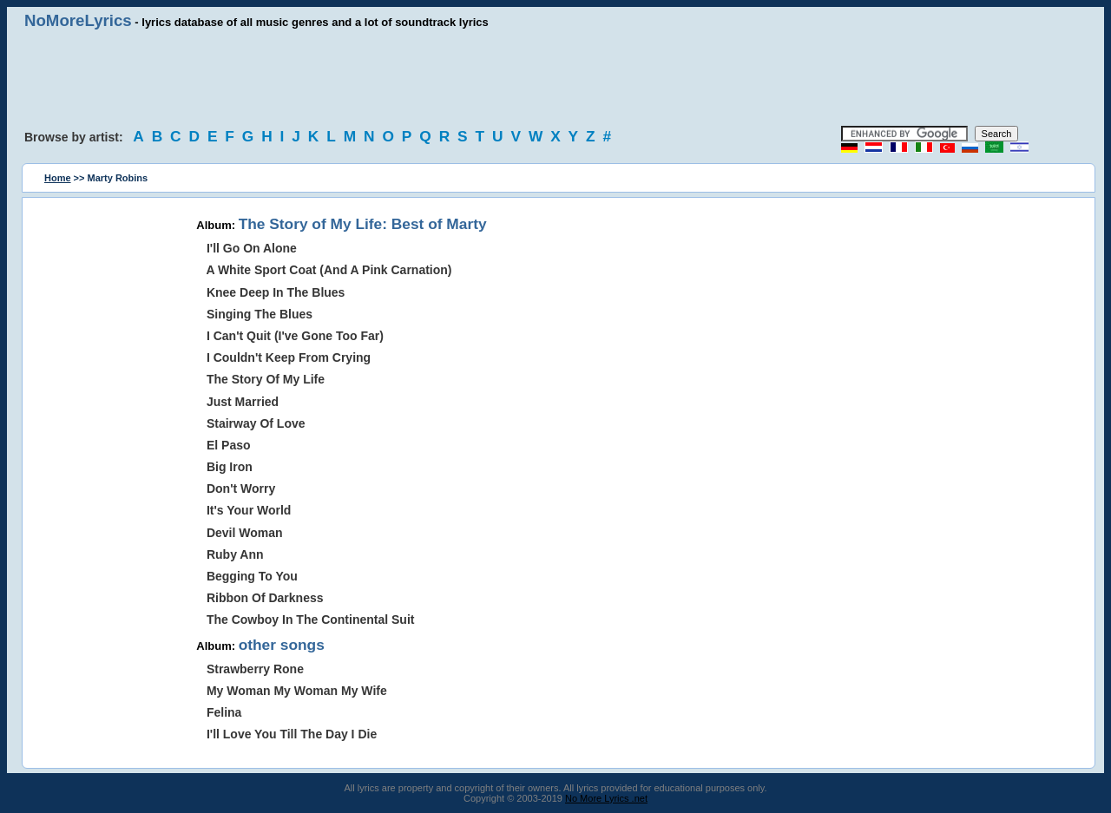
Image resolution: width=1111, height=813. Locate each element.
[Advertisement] (555, 78)
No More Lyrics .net (606, 798)
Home (57, 178)
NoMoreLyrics (78, 20)
